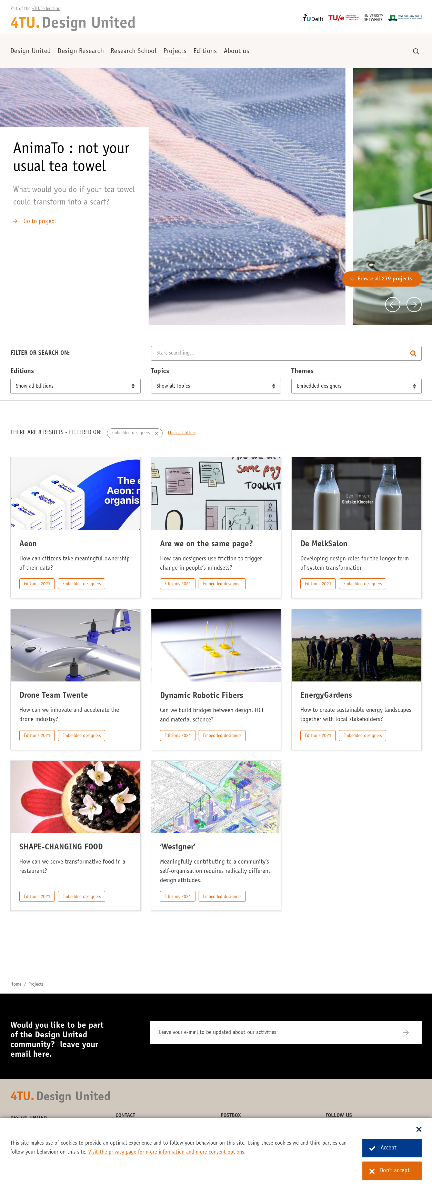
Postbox (231, 1115)
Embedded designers (81, 584)
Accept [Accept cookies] (382, 1148)
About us (236, 51)
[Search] (286, 353)
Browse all (385, 279)
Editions (205, 51)
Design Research (81, 51)
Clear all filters (181, 433)
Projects (175, 51)
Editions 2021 (37, 584)
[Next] (414, 304)
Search (413, 353)
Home (15, 984)
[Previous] (392, 304)
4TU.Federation (46, 9)
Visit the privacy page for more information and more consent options (166, 1152)
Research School (134, 51)
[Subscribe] (410, 1032)
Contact (125, 1115)
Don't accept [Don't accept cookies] (389, 1171)
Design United (30, 51)
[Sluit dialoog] (419, 1129)
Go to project (39, 222)
